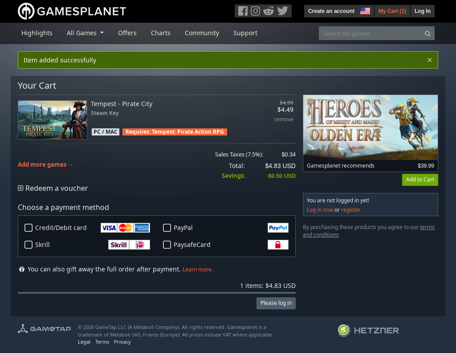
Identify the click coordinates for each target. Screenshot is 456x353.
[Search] (428, 33)
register (351, 209)
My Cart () (392, 11)
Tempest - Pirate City (121, 103)
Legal (84, 341)
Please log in (276, 303)
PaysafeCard (231, 245)
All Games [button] (82, 33)
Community (202, 33)
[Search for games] (370, 33)
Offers (127, 33)
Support (245, 33)
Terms (102, 341)
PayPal (231, 228)
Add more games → (45, 164)
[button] (364, 9)
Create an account (331, 11)
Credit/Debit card (92, 228)
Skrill (92, 245)
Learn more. (198, 269)
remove (283, 120)
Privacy (122, 341)
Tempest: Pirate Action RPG (188, 131)
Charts (161, 33)
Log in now (320, 209)
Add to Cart (420, 179)
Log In (423, 11)
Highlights (37, 33)
